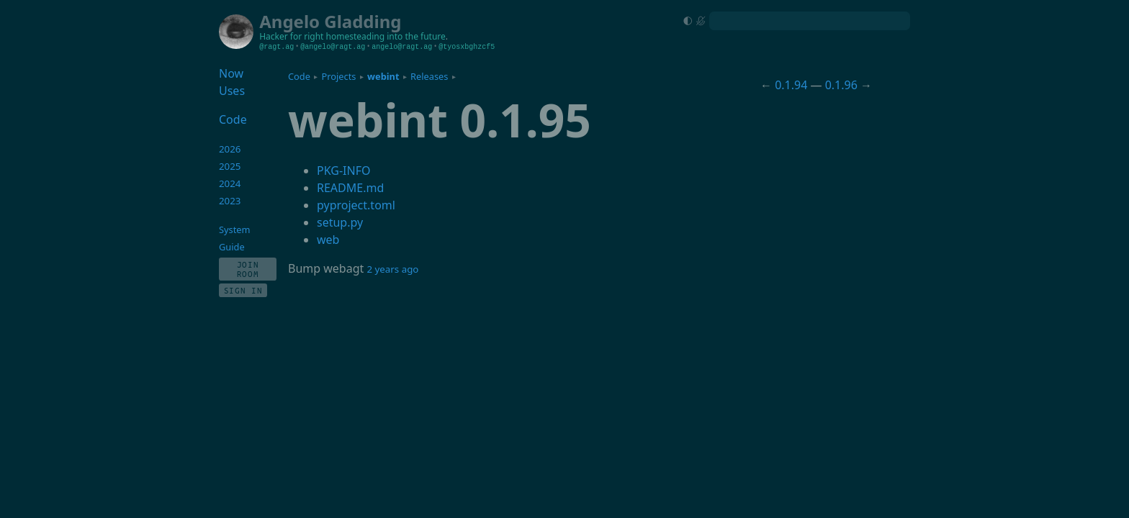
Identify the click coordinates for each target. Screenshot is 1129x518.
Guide (232, 246)
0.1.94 (791, 85)
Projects (339, 76)
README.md (350, 188)
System (234, 229)
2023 (230, 200)
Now (231, 73)
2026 (230, 148)
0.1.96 (841, 85)
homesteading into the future (386, 36)
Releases (429, 76)
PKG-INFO (343, 170)
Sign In (243, 290)
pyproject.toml (356, 205)
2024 (230, 183)
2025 (230, 166)
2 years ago (392, 269)
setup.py (340, 222)
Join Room (248, 269)
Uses (232, 91)
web (328, 239)
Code (299, 76)
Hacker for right (291, 36)
